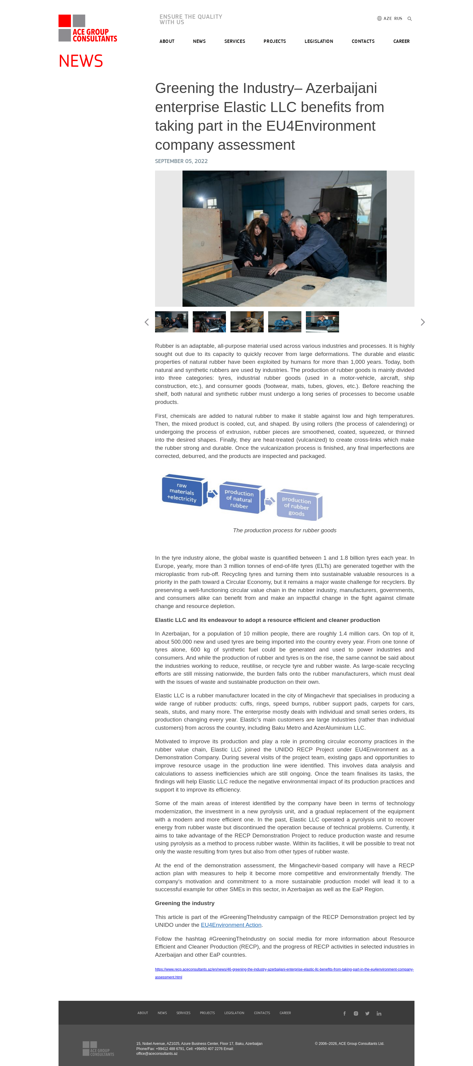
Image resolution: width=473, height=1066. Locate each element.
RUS (398, 19)
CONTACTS (363, 41)
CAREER (401, 41)
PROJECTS (275, 41)
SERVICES (234, 41)
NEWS (199, 41)
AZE (388, 19)
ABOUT (167, 41)
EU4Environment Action (231, 925)
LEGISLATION (319, 41)
